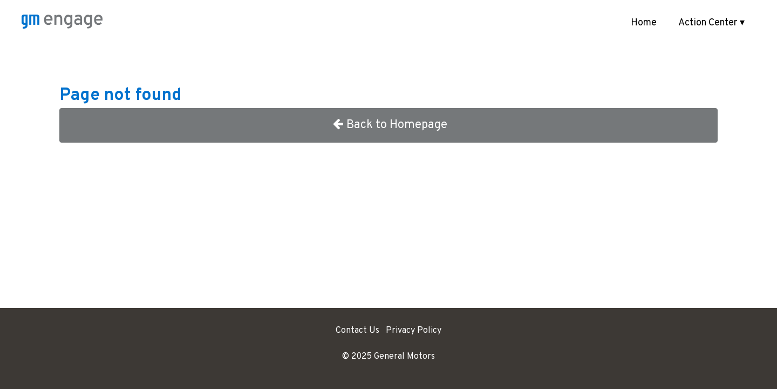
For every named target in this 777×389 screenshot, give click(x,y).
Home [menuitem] (644, 23)
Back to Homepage (388, 125)
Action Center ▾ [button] (711, 23)
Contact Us (357, 330)
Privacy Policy (413, 330)
